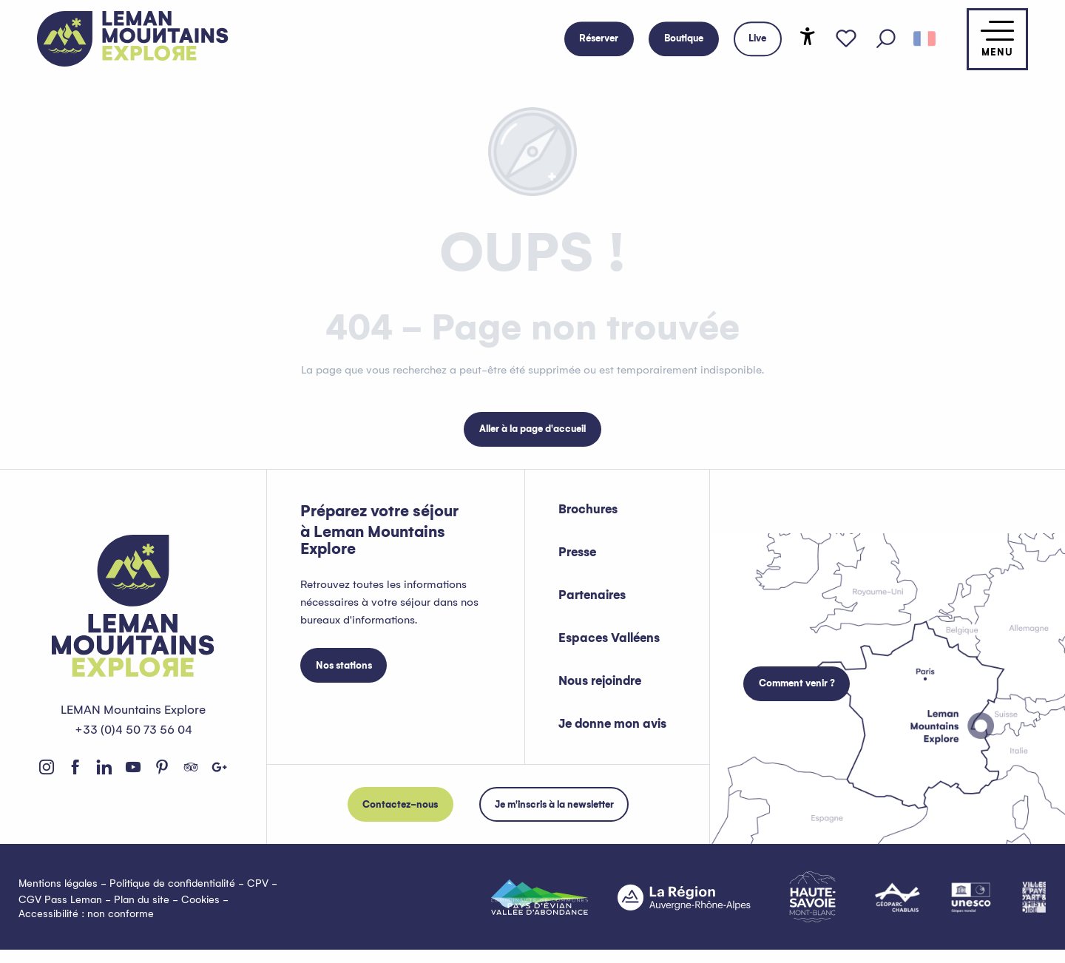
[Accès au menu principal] (997, 39)
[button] (886, 39)
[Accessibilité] (808, 36)
